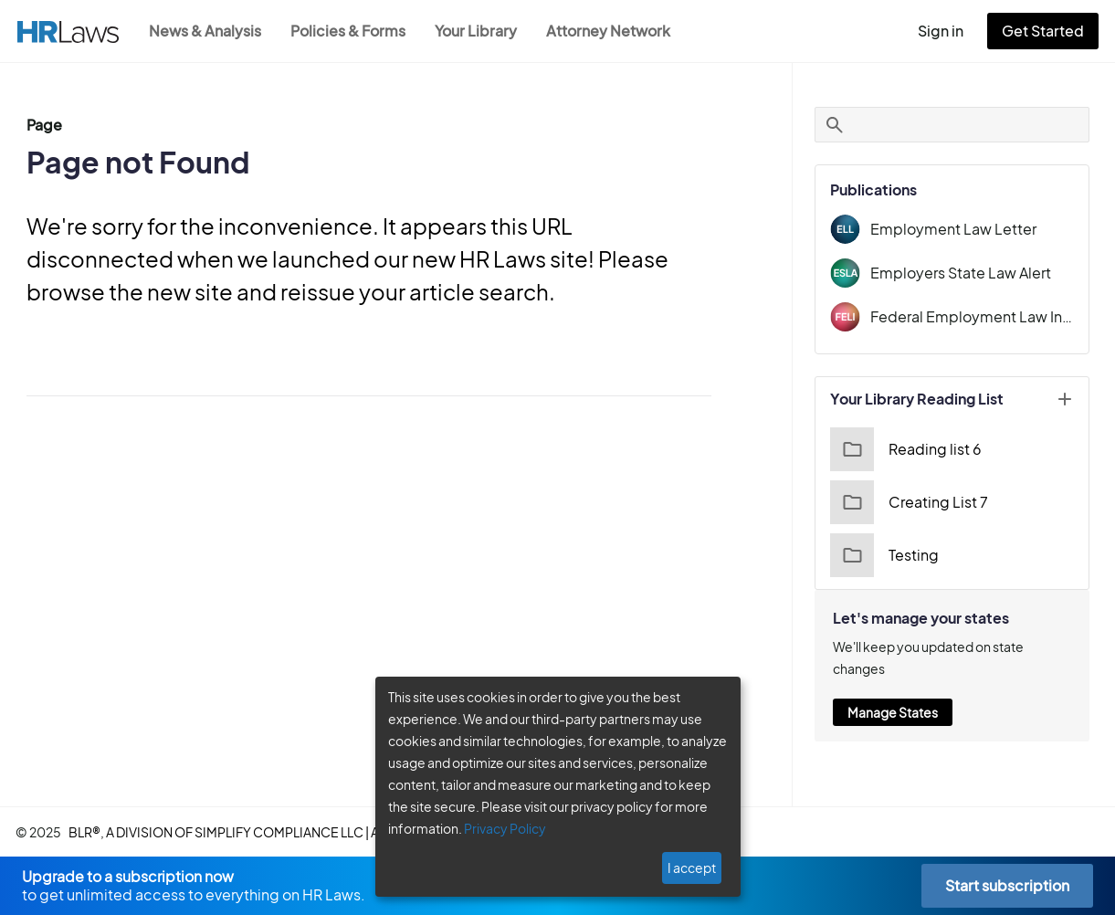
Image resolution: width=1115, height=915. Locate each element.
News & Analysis (207, 30)
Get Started (1046, 30)
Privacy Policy (498, 828)
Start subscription (1006, 885)
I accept (693, 867)
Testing (882, 555)
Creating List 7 (906, 502)
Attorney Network (617, 30)
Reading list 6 (903, 449)
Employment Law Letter (947, 229)
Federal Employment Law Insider (971, 316)
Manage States (892, 690)
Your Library (485, 30)
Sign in (948, 30)
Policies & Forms (353, 30)
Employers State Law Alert (956, 272)
